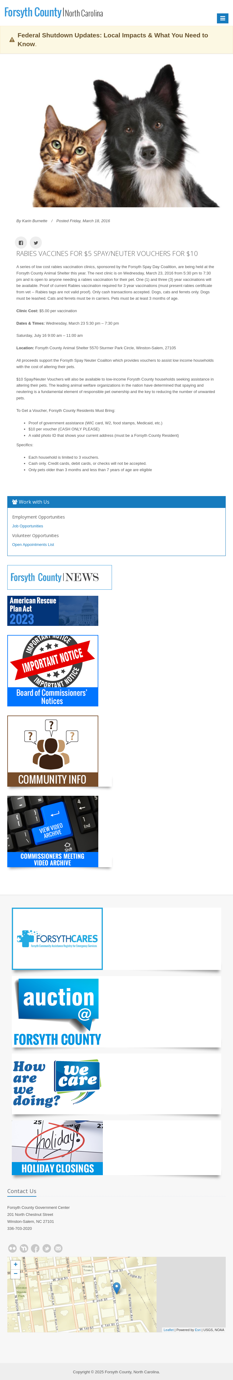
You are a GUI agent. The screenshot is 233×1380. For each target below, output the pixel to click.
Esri (198, 1330)
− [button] (16, 1274)
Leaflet (169, 1330)
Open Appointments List (33, 544)
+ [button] (16, 1265)
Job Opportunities (27, 526)
